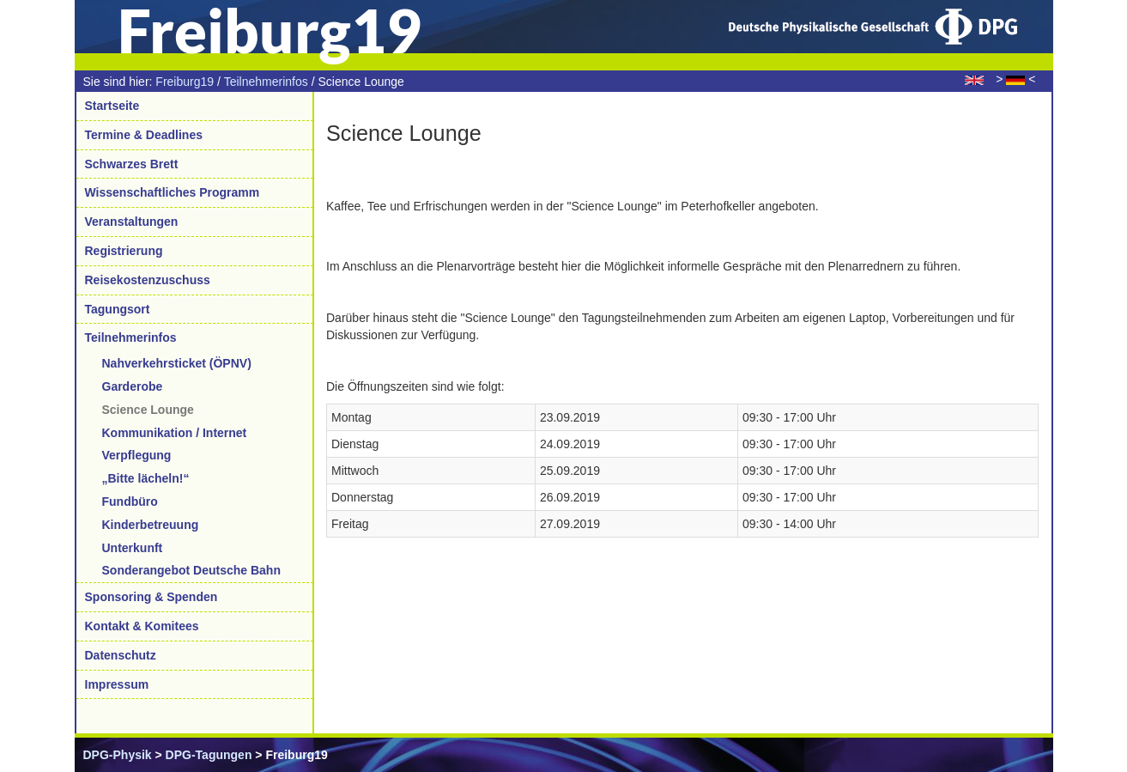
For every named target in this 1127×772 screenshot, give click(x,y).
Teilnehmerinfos (266, 81)
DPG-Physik (117, 755)
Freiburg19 (184, 81)
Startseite (112, 105)
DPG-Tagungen (209, 755)
